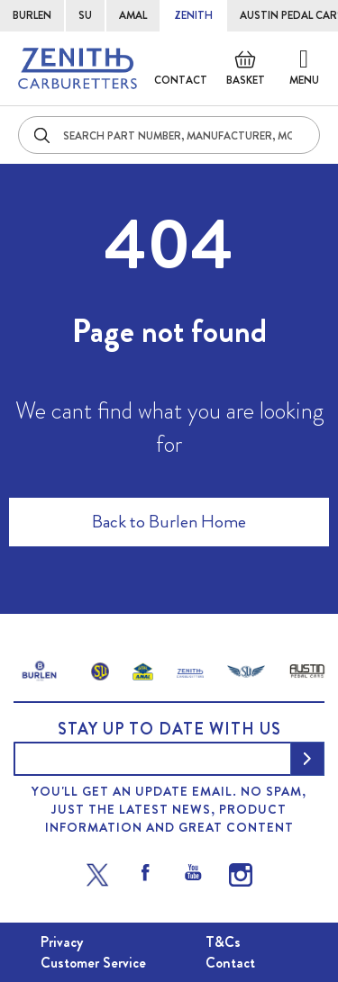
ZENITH (193, 15)
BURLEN (32, 15)
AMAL (133, 15)
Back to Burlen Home (169, 522)
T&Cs (223, 942)
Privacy (62, 942)
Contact (180, 80)
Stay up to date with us (169, 729)
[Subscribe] (307, 759)
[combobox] (169, 135)
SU (85, 15)
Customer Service (93, 962)
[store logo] (77, 68)
